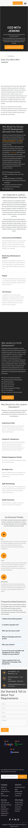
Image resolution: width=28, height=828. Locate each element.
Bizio (16, 789)
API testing (13, 152)
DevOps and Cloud (6, 805)
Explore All (18, 795)
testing (21, 141)
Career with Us (5, 791)
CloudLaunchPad (20, 787)
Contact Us (4, 789)
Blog (2, 793)
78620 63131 (20, 681)
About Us (3, 787)
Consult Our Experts (14, 47)
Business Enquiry (17, 3)
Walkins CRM (18, 791)
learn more (8, 397)
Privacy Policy (19, 802)
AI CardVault (18, 793)
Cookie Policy (19, 805)
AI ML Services (5, 802)
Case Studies (4, 795)
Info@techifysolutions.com (16, 684)
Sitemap (17, 811)
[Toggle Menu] (25, 3)
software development (9, 141)
